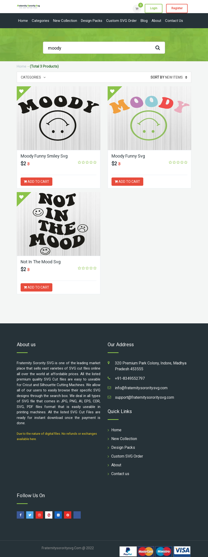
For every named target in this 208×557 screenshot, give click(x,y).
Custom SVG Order (121, 20)
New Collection (65, 20)
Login (153, 8)
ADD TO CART (36, 182)
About (156, 20)
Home (23, 20)
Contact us (174, 20)
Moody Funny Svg (128, 156)
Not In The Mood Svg (41, 261)
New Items (169, 77)
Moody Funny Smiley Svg (45, 156)
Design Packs (91, 20)
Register (176, 8)
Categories (40, 20)
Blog (144, 20)
